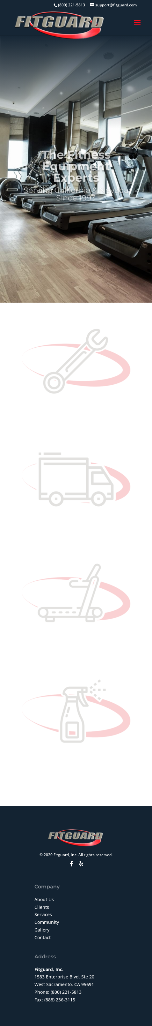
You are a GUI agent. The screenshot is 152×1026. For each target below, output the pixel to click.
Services (43, 914)
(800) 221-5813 (66, 992)
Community (46, 922)
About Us (44, 899)
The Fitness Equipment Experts (76, 173)
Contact (42, 937)
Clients (41, 907)
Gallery (41, 930)
